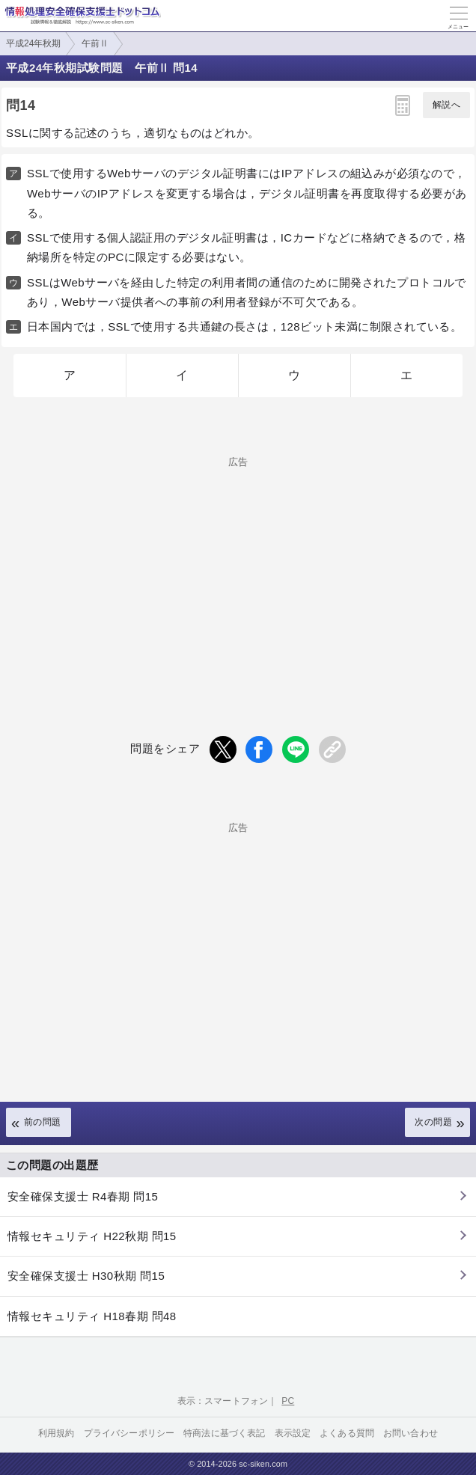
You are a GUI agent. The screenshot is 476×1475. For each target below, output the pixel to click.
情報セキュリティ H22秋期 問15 (92, 1236)
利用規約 (56, 1433)
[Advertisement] (238, 571)
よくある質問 (347, 1433)
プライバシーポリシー (129, 1433)
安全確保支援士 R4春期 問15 (82, 1196)
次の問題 (433, 1122)
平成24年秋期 (33, 43)
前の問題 (42, 1122)
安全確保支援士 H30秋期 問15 (86, 1275)
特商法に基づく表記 (224, 1433)
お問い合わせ (410, 1433)
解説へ (446, 104)
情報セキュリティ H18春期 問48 (92, 1316)
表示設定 (293, 1433)
